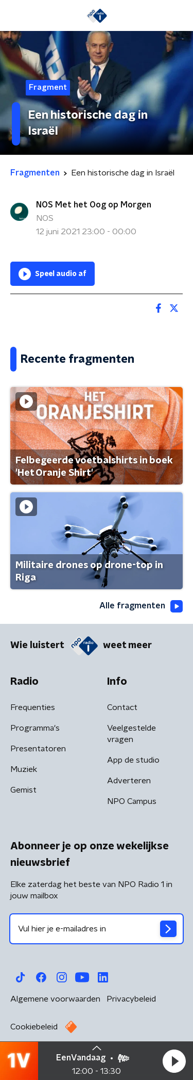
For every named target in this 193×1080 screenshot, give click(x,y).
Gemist (23, 790)
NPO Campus (131, 801)
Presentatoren (38, 749)
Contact (122, 707)
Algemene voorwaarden (55, 999)
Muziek (23, 769)
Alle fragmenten (141, 606)
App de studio (133, 760)
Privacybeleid (131, 999)
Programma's (35, 728)
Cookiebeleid (34, 1027)
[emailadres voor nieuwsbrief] (96, 928)
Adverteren (129, 781)
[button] (173, 1060)
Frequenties (32, 707)
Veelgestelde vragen (131, 734)
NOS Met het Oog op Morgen (93, 205)
